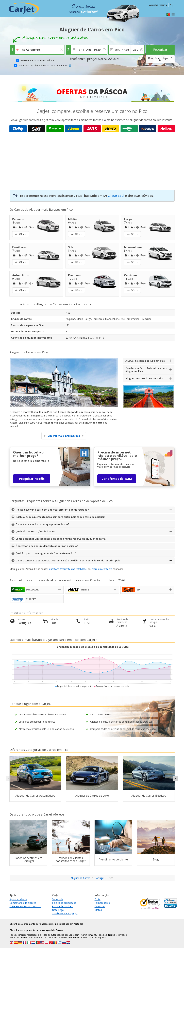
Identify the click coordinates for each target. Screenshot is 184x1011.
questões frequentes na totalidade (68, 569)
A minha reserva (158, 4)
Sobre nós (57, 899)
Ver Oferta (20, 234)
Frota (98, 899)
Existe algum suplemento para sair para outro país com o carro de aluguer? (60, 517)
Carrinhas (100, 906)
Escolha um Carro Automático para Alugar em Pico (146, 369)
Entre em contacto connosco (25, 906)
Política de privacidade (64, 902)
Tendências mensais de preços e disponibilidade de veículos (92, 646)
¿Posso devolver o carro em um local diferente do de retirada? (52, 509)
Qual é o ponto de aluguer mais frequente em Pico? (45, 553)
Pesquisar (160, 49)
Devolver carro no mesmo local (37, 60)
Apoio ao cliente (18, 899)
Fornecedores (102, 902)
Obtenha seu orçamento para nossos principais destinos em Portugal (46, 923)
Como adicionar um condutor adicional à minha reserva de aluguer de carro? (60, 538)
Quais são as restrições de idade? (35, 531)
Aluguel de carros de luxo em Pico (145, 360)
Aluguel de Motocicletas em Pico (144, 378)
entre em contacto (102, 569)
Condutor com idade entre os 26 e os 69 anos (44, 65)
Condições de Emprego (64, 913)
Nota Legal (58, 909)
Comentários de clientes (23, 902)
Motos (98, 909)
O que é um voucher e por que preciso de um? (42, 524)
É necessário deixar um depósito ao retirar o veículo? (46, 546)
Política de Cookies (62, 906)
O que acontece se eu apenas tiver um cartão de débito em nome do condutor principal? (67, 560)
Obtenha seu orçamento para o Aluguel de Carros (36, 930)
